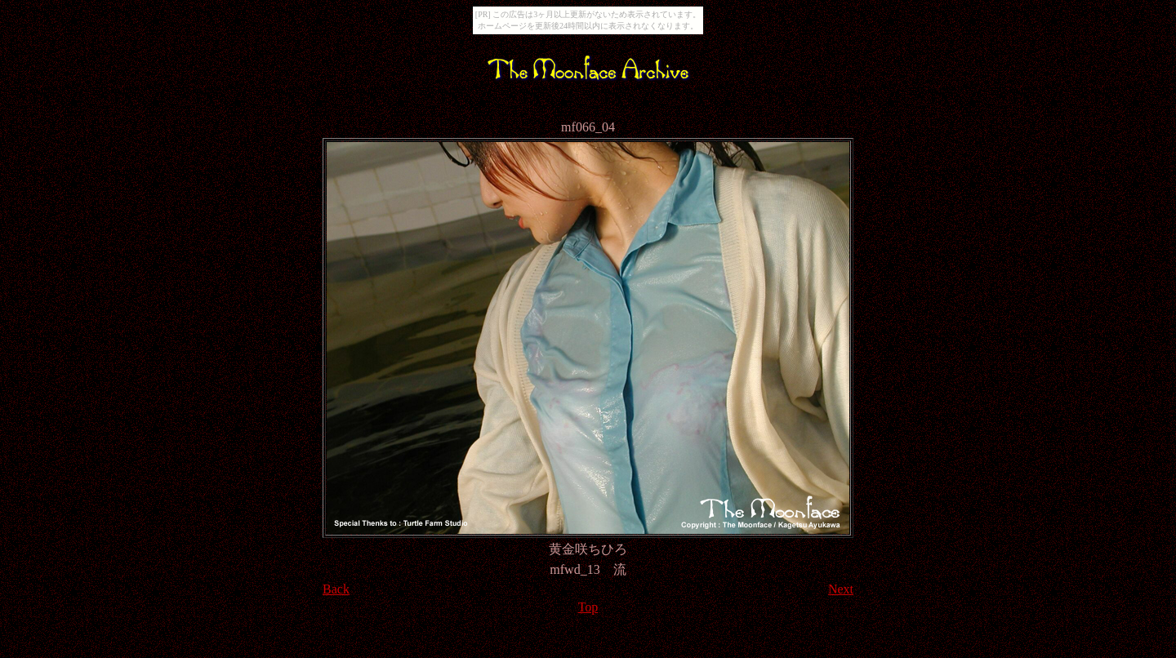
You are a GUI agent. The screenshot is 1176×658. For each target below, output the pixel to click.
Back (336, 589)
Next (840, 589)
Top (588, 607)
